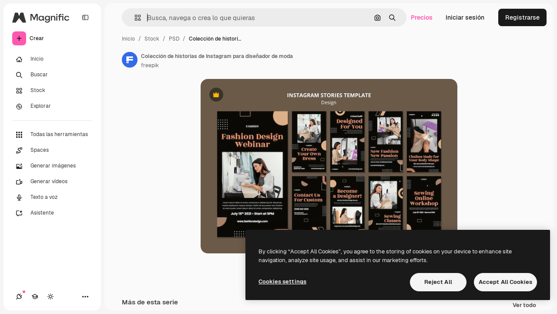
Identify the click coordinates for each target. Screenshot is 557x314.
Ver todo (524, 305)
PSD (174, 38)
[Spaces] (52, 150)
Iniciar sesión (465, 17)
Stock (151, 38)
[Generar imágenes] (52, 166)
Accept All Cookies (505, 282)
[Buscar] (52, 75)
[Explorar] (52, 106)
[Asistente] (52, 213)
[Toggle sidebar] (85, 17)
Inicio (128, 38)
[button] (134, 17)
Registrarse (522, 17)
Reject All (438, 282)
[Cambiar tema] (50, 297)
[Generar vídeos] (52, 182)
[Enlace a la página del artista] (130, 60)
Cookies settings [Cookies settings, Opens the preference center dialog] (282, 281)
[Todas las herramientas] (52, 135)
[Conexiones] (19, 297)
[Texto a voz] (52, 198)
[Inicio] (52, 59)
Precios (422, 17)
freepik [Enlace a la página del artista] (150, 65)
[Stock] (52, 91)
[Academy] (35, 297)
